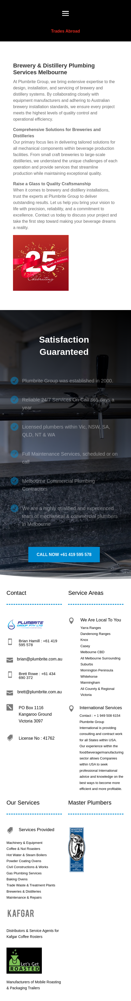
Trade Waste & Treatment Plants (30, 885)
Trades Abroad (65, 31)
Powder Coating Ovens (23, 861)
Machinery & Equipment (24, 843)
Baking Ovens (17, 879)
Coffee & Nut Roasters (23, 849)
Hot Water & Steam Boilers (26, 855)
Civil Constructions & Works (27, 867)
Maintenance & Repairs (24, 897)
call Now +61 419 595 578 (64, 554)
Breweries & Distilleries (23, 891)
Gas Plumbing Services (24, 873)
